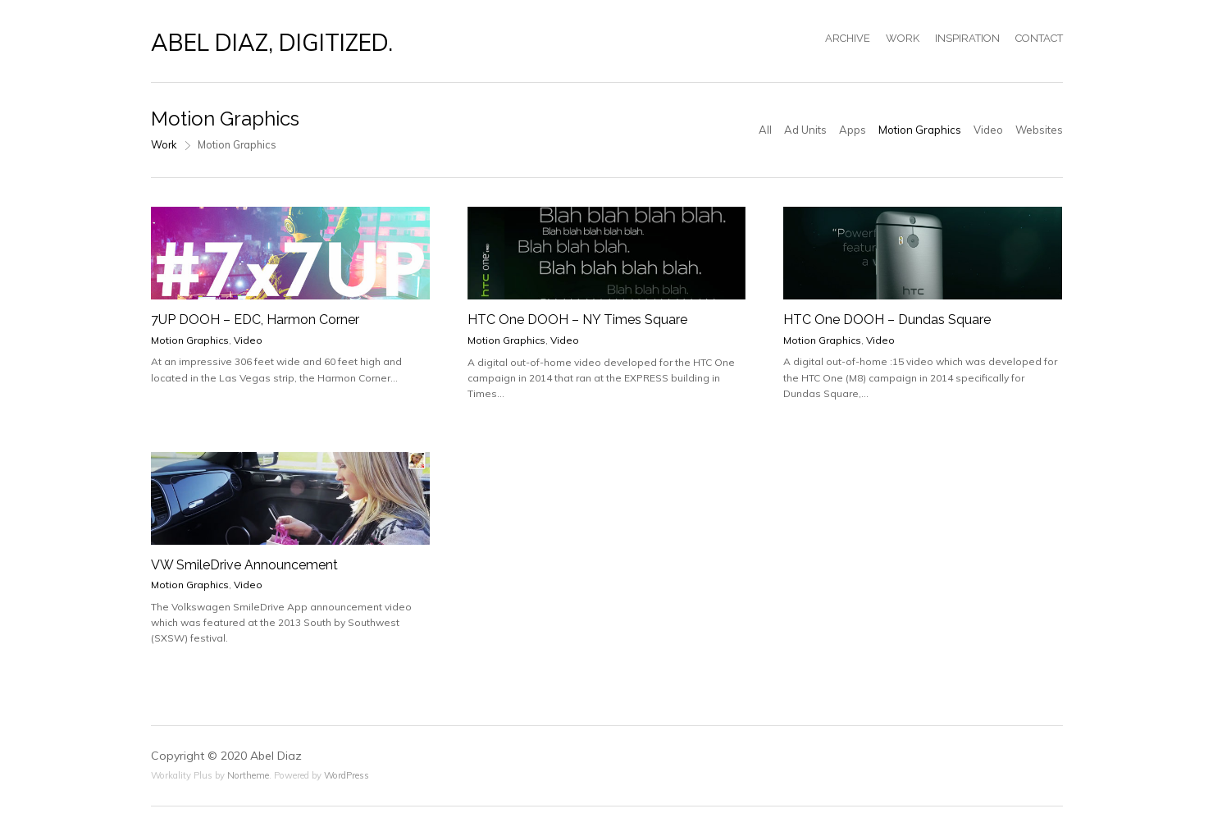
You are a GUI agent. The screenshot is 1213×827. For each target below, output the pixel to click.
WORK (902, 38)
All (765, 129)
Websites (1039, 129)
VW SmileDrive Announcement (244, 565)
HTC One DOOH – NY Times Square (577, 319)
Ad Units (805, 129)
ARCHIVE (847, 38)
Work (163, 144)
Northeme (248, 775)
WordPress (346, 775)
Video (988, 129)
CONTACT (1039, 38)
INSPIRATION (967, 38)
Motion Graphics (919, 129)
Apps (852, 129)
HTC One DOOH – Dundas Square (887, 319)
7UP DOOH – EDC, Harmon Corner (255, 319)
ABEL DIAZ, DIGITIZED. (272, 43)
